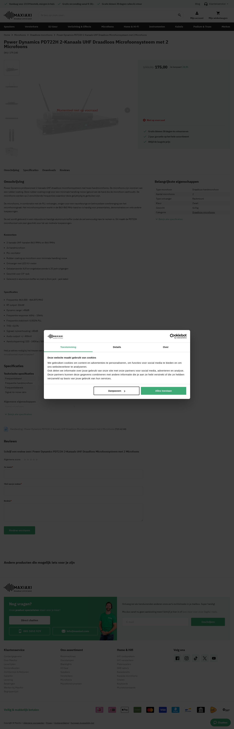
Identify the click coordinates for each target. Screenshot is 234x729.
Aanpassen (116, 390)
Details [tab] (117, 347)
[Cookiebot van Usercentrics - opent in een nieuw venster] (172, 336)
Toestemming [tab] (68, 347)
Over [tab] (166, 347)
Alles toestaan (163, 390)
